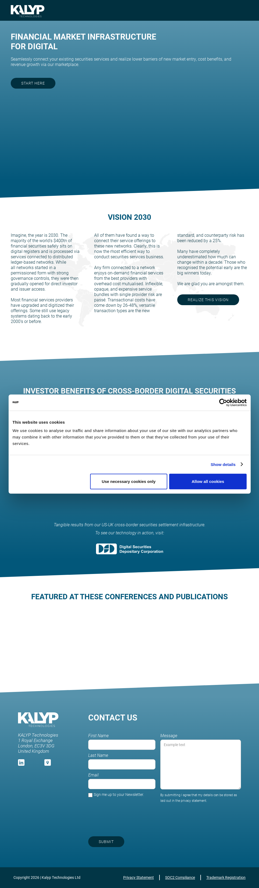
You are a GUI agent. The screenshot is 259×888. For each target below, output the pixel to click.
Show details (223, 464)
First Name (98, 735)
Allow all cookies (208, 481)
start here (33, 83)
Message (168, 735)
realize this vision (208, 299)
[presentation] (200, 816)
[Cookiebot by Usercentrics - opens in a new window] (223, 402)
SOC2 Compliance (180, 877)
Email (93, 775)
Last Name (98, 755)
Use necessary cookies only (128, 481)
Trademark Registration (226, 877)
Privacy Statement (138, 877)
